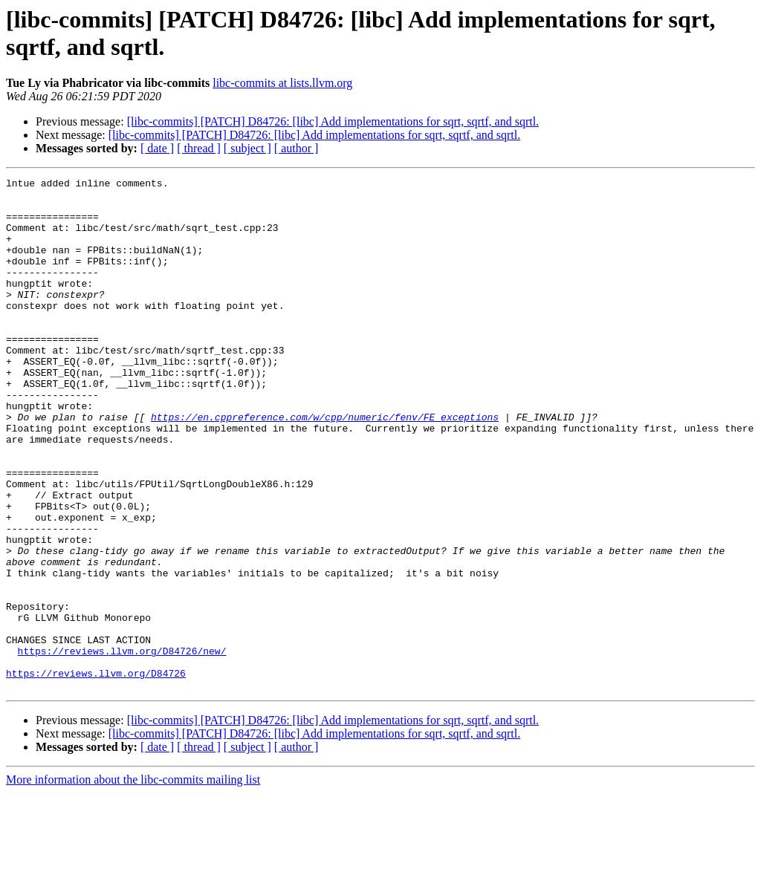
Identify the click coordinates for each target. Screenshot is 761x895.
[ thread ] (199, 148)
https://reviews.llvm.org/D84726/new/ (122, 746)
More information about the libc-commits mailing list (133, 882)
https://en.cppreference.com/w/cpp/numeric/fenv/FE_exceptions (325, 465)
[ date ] (157, 148)
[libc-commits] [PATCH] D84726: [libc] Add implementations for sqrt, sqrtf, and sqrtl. (333, 121)
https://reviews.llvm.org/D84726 (96, 773)
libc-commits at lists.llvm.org (282, 83)
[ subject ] (247, 148)
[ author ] (296, 148)
